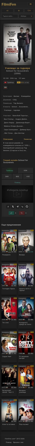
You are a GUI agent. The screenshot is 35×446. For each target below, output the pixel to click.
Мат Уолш (8, 133)
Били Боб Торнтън (20, 115)
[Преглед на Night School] (26, 381)
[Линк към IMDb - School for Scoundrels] (23, 82)
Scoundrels (23, 107)
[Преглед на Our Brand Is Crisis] (26, 279)
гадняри (16, 110)
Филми (16, 96)
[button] (7, 10)
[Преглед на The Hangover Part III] (9, 381)
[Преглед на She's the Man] (9, 313)
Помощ (8, 442)
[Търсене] (9, 16)
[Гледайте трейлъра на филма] (9, 82)
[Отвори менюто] (31, 4)
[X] (13, 206)
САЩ (15, 100)
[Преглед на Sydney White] (9, 347)
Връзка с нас (18, 442)
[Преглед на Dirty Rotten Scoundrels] (26, 347)
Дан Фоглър (19, 133)
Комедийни (26, 96)
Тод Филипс (18, 103)
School (14, 107)
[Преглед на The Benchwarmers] (9, 245)
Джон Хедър (9, 122)
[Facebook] (8, 206)
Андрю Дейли (21, 119)
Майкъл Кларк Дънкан (13, 126)
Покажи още (28, 139)
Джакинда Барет (23, 122)
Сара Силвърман (11, 130)
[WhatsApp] (27, 206)
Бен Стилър (9, 119)
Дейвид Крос (25, 130)
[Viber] (22, 206)
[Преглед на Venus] (26, 245)
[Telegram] (17, 206)
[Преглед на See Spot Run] (9, 414)
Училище (7, 110)
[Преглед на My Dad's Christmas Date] (26, 313)
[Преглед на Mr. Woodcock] (9, 279)
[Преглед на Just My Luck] (26, 414)
